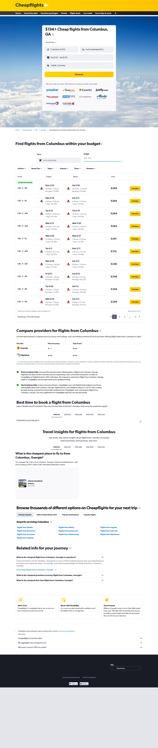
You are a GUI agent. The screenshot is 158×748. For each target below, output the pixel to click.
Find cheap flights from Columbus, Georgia (36, 568)
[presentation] (53, 34)
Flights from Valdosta (25, 536)
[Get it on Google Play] (73, 682)
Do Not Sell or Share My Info (71, 675)
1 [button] (114, 315)
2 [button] (119, 315)
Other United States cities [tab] (47, 513)
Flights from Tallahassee (109, 532)
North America (27, 128)
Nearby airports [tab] (25, 513)
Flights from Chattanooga (69, 532)
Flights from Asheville (109, 529)
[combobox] (51, 42)
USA (36, 128)
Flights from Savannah (26, 532)
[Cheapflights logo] (29, 5)
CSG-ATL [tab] (67, 413)
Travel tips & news (103, 14)
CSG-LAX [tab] (101, 413)
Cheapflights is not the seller (80, 636)
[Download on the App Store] (84, 682)
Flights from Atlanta (25, 525)
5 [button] (135, 315)
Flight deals (75, 14)
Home (18, 14)
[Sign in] (116, 13)
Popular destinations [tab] (70, 513)
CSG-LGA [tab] (78, 413)
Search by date (31, 14)
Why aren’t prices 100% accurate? (80, 645)
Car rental (87, 14)
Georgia (43, 128)
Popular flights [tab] (90, 513)
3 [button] (124, 315)
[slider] (121, 159)
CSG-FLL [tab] (56, 413)
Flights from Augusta (108, 525)
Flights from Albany (66, 525)
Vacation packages (49, 14)
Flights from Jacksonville (68, 529)
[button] (60, 57)
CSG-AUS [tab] (90, 413)
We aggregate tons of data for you (80, 640)
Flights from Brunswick (26, 529)
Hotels (64, 14)
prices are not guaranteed (66, 629)
